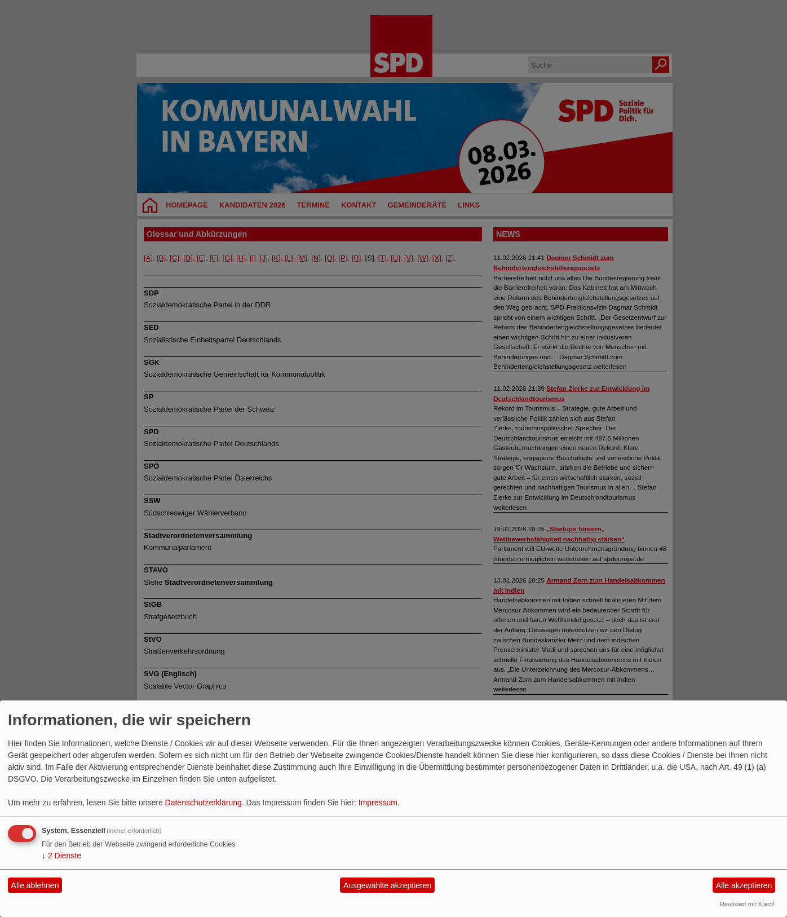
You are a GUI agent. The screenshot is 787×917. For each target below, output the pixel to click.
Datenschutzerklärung (203, 802)
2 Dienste (61, 855)
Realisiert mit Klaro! (747, 904)
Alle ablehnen (35, 885)
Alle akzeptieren (744, 885)
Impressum (378, 802)
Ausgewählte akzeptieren (387, 885)
